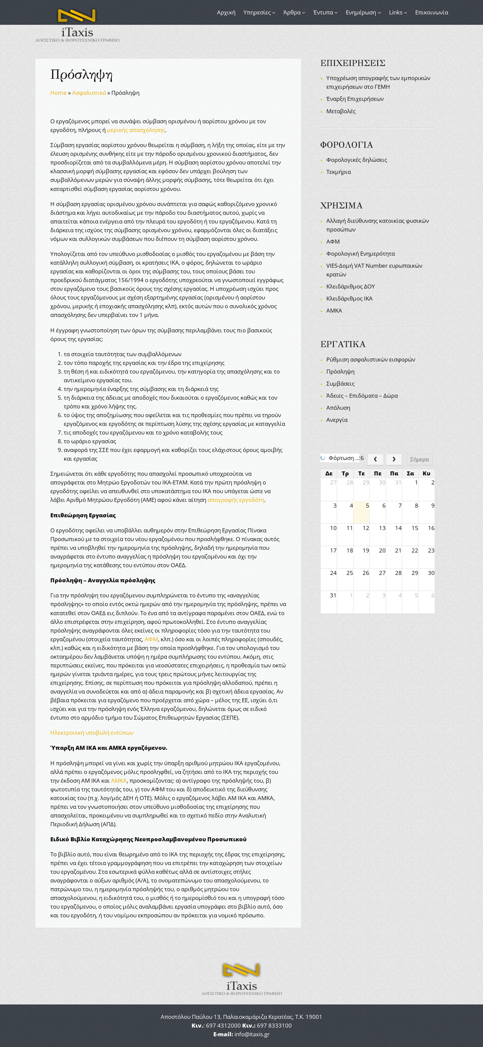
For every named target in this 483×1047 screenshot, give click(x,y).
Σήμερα (419, 459)
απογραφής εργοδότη (236, 500)
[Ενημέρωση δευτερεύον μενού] (379, 12)
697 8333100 (274, 1025)
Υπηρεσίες (257, 12)
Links (395, 12)
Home (58, 92)
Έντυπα (323, 12)
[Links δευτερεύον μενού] (405, 12)
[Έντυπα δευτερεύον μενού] (336, 12)
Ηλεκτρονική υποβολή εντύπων (91, 732)
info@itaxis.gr (252, 1034)
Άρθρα (292, 12)
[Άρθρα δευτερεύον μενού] (303, 12)
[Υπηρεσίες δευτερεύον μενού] (273, 12)
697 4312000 (223, 1025)
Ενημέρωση (361, 12)
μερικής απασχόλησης (136, 130)
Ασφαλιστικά (89, 92)
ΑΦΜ (151, 639)
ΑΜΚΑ (119, 780)
